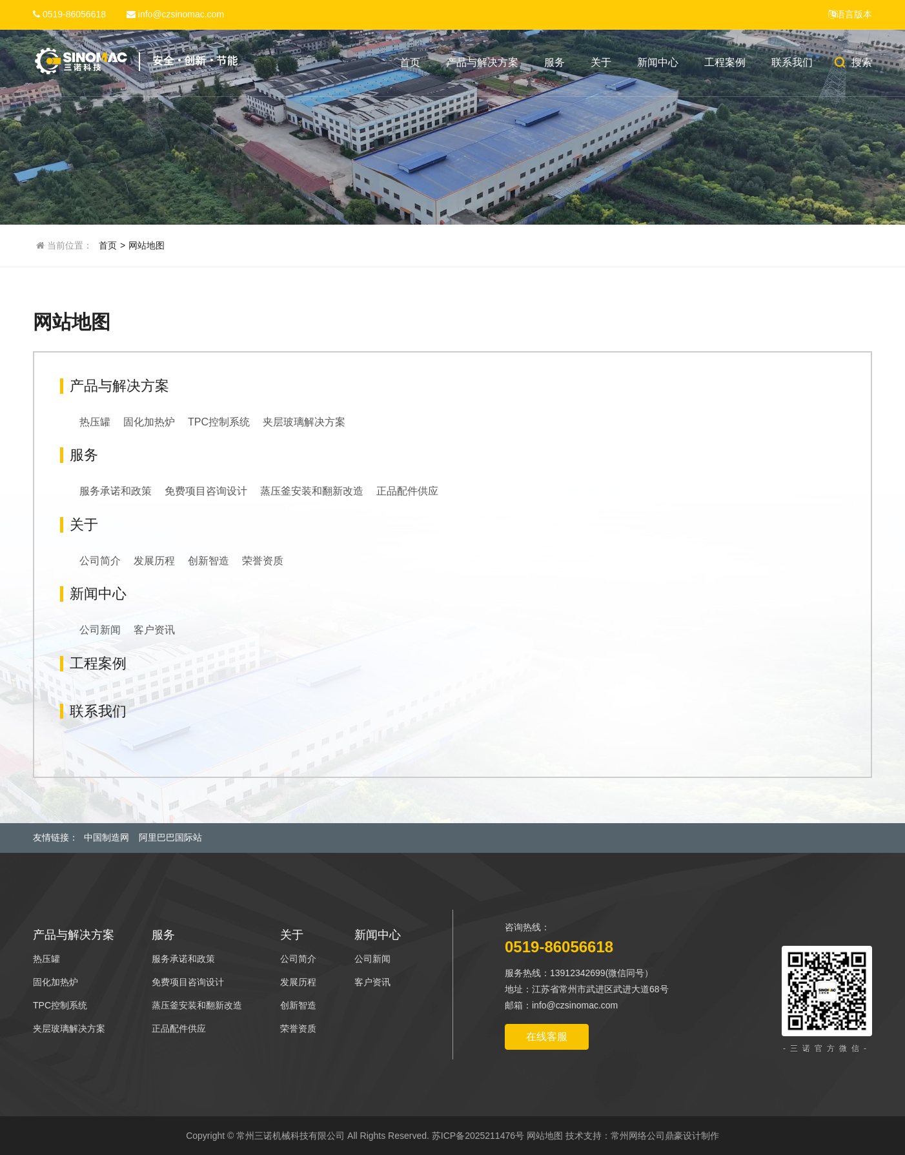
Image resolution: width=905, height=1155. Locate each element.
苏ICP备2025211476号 (478, 1135)
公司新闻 (100, 629)
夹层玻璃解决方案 (304, 421)
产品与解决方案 (482, 62)
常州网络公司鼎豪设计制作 (665, 1135)
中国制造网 (106, 837)
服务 (554, 62)
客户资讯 (154, 629)
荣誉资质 (262, 560)
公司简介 (100, 560)
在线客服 (546, 1036)
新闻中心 (657, 62)
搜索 (852, 62)
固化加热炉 (149, 421)
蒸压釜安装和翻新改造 (311, 491)
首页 (410, 62)
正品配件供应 (407, 491)
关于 (601, 62)
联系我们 (792, 62)
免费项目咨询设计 (206, 491)
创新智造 (208, 560)
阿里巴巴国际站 (170, 837)
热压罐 (94, 421)
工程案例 (725, 62)
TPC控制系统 (219, 421)
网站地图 (146, 245)
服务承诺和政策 (115, 491)
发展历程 (154, 560)
